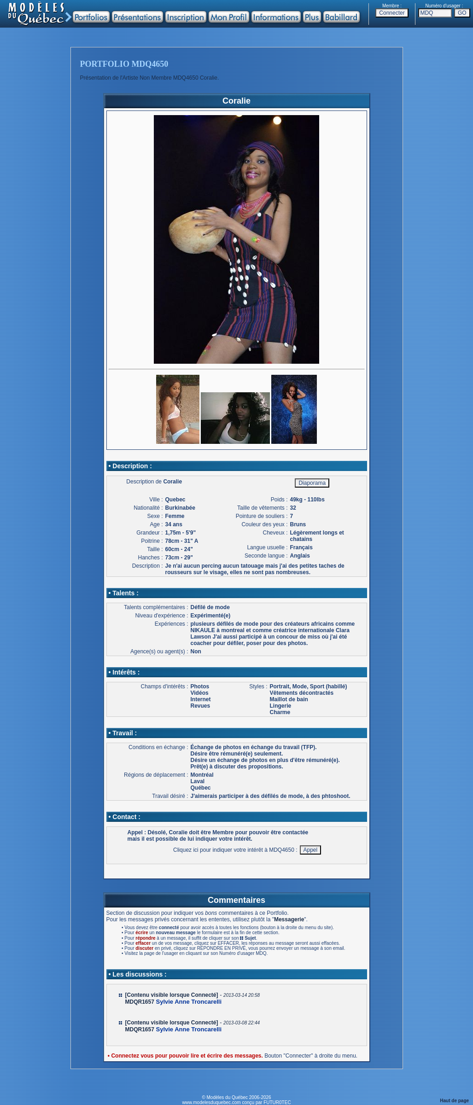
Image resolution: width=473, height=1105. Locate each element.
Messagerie (289, 919)
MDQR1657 (139, 1002)
